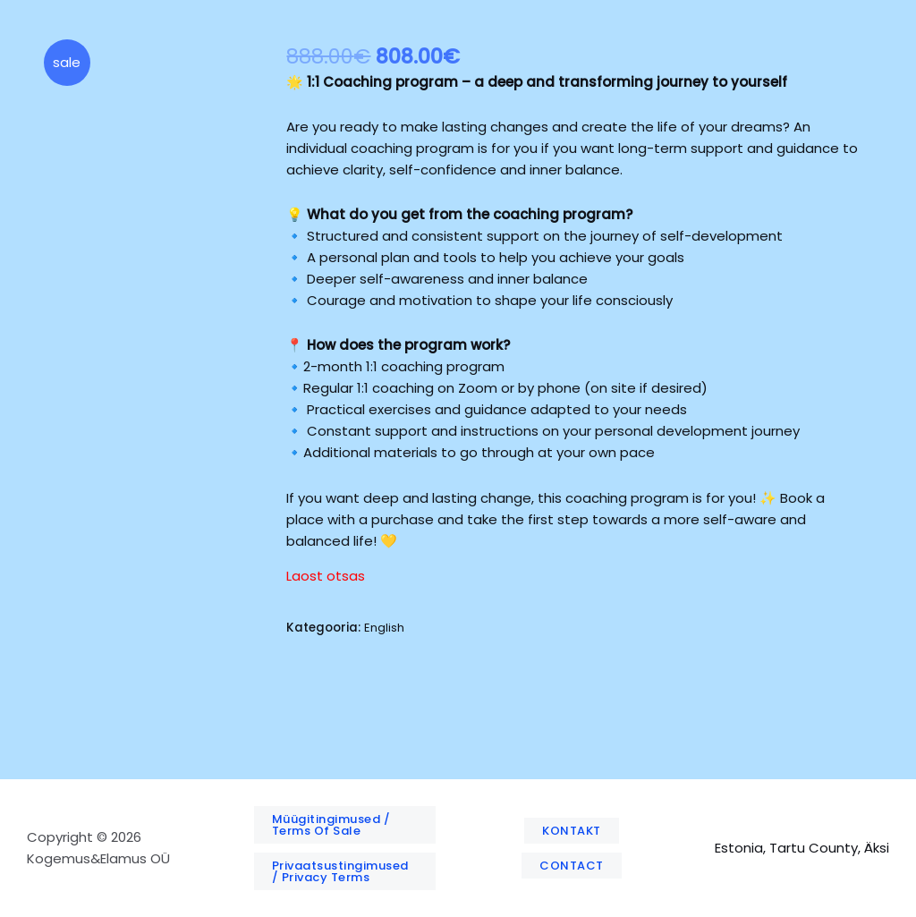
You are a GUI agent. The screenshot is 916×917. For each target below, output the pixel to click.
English (384, 627)
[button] (345, 825)
